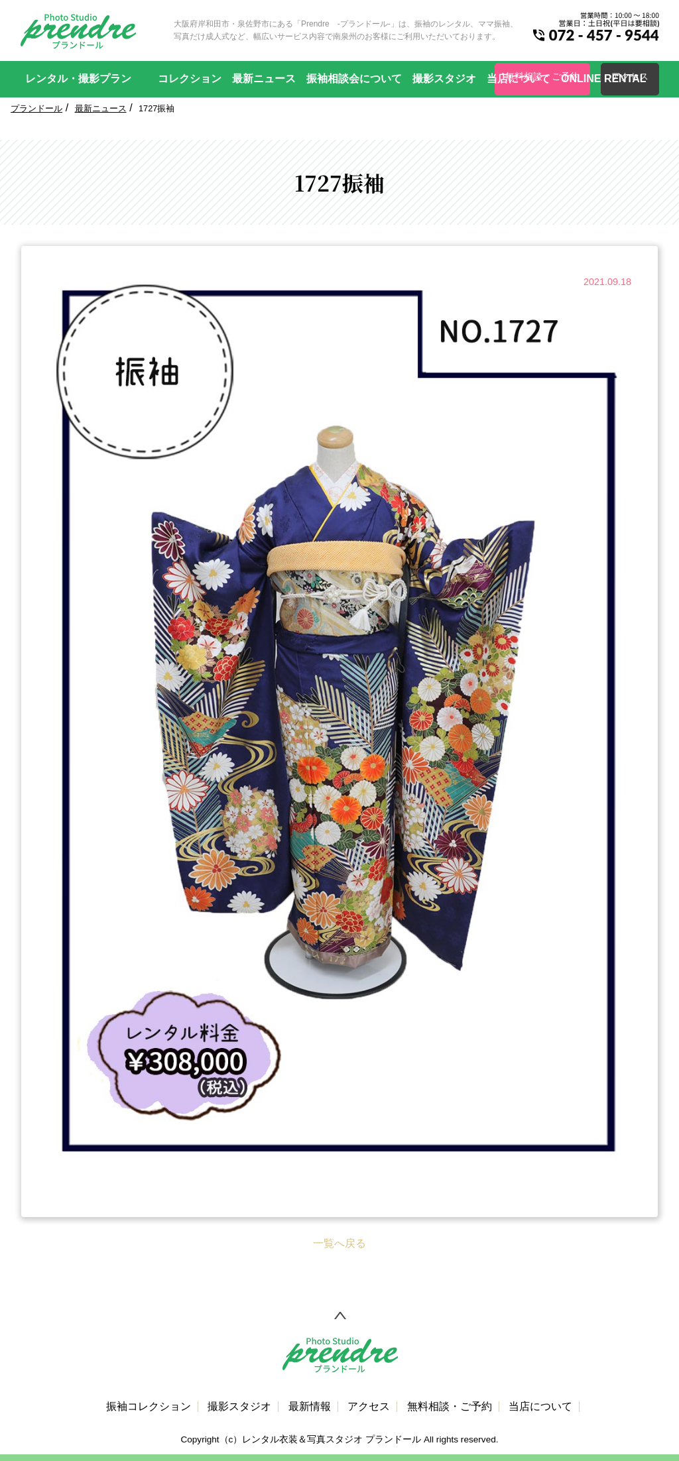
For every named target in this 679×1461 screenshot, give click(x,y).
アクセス (368, 1406)
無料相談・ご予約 (449, 1406)
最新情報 (309, 1406)
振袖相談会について (354, 78)
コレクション (189, 78)
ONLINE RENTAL (604, 78)
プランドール (36, 108)
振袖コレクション (148, 1406)
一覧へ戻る (339, 1243)
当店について (518, 78)
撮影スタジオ (444, 78)
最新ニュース (264, 78)
